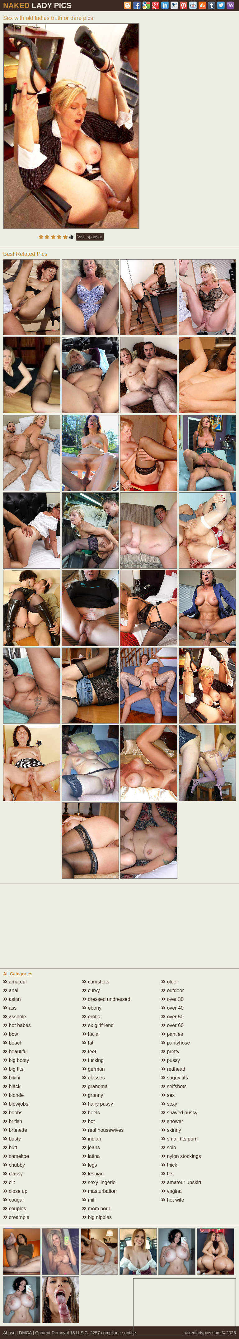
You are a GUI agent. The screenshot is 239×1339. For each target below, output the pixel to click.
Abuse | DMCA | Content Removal (36, 1332)
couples (14, 1208)
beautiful (15, 1051)
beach (12, 1042)
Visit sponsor (89, 236)
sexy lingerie (98, 1182)
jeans (91, 1147)
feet (89, 1051)
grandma (95, 1086)
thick (169, 1165)
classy (13, 1173)
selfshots (174, 1086)
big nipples (97, 1217)
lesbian (93, 1173)
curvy (91, 990)
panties (172, 1034)
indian (91, 1138)
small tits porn (179, 1138)
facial (91, 1034)
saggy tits (174, 1077)
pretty (170, 1051)
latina (91, 1156)
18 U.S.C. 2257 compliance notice (103, 1332)
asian (12, 999)
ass (9, 1008)
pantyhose (175, 1042)
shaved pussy (179, 1112)
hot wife (172, 1200)
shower (172, 1121)
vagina (171, 1191)
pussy (170, 1060)
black (12, 1086)
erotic (91, 1016)
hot (88, 1121)
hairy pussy (97, 1104)
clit (9, 1182)
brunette (15, 1130)
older (169, 981)
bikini (11, 1077)
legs (89, 1165)
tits (167, 1173)
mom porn (96, 1208)
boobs (12, 1112)
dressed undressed (106, 999)
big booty (16, 1060)
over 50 (172, 1016)
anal (10, 990)
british (12, 1121)
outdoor (172, 990)
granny (92, 1095)
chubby (14, 1165)
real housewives (103, 1130)
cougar (13, 1200)
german (93, 1069)
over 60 (172, 1025)
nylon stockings (181, 1156)
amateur (15, 981)
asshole (14, 1016)
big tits (13, 1069)
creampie (16, 1217)
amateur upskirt (181, 1182)
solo (168, 1147)
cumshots (95, 981)
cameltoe (16, 1156)
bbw (10, 1034)
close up (15, 1191)
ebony (91, 1008)
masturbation (99, 1191)
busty (12, 1138)
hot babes (17, 1025)
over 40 (172, 1008)
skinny (171, 1130)
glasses (93, 1077)
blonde (13, 1095)
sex (168, 1095)
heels (91, 1112)
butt (10, 1147)
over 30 (172, 999)
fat (87, 1042)
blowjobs (15, 1104)
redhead (173, 1069)
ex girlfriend (98, 1025)
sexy (169, 1104)
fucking (93, 1060)
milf (89, 1200)
